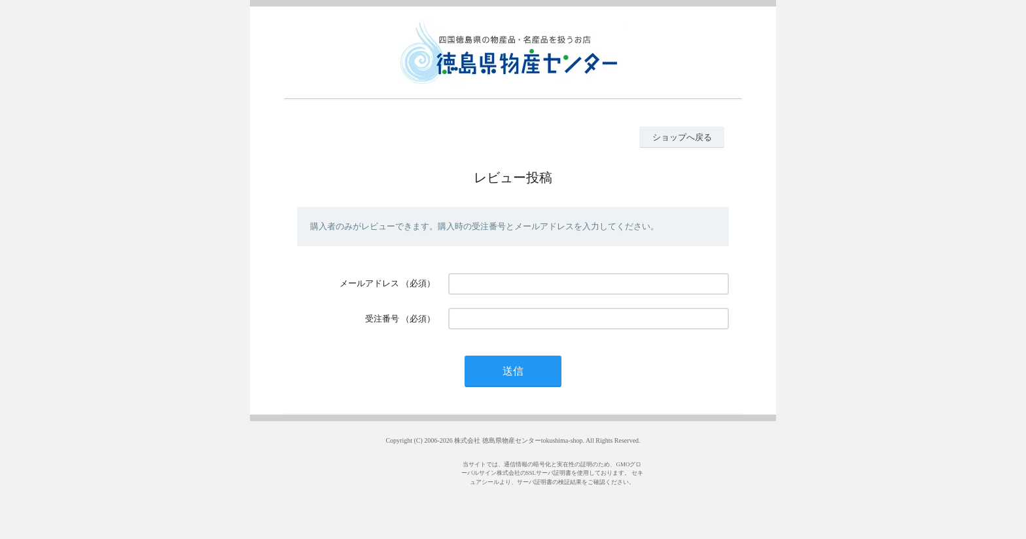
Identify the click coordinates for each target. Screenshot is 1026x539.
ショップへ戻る (682, 137)
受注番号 (382, 319)
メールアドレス (369, 283)
